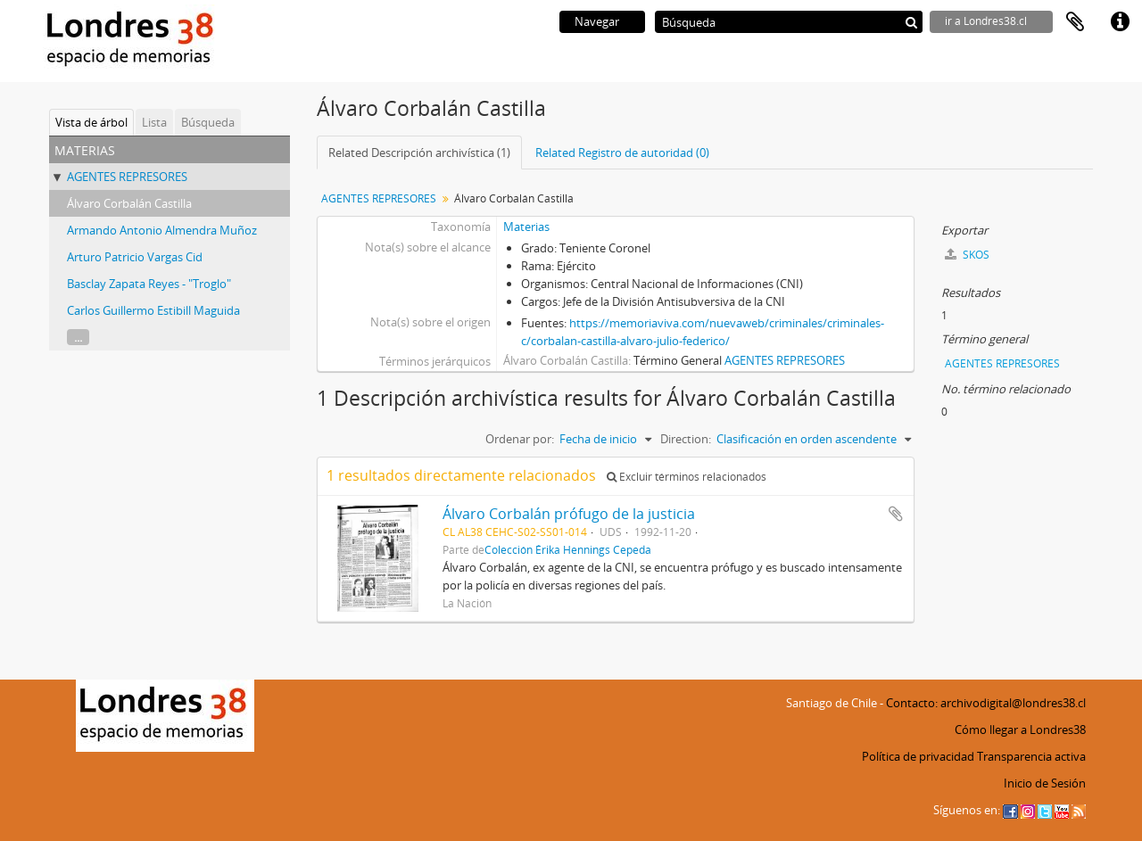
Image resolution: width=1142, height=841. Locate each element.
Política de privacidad (918, 756)
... (78, 337)
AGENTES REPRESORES (127, 177)
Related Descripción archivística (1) (419, 152)
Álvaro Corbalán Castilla (129, 203)
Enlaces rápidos (1119, 22)
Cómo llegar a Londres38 (1020, 729)
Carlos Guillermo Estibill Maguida (153, 310)
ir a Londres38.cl (986, 21)
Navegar (597, 21)
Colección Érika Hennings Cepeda (567, 549)
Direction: (685, 439)
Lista (154, 122)
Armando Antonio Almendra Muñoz (162, 230)
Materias (526, 226)
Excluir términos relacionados (686, 476)
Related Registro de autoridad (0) (622, 152)
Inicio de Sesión (1045, 783)
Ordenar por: (519, 439)
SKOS (967, 254)
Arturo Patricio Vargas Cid (135, 257)
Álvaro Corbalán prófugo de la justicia (569, 514)
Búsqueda (208, 122)
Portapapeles (1075, 22)
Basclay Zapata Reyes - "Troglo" (149, 284)
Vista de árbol (91, 122)
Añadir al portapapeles (896, 514)
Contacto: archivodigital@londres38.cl (986, 703)
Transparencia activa (1031, 756)
